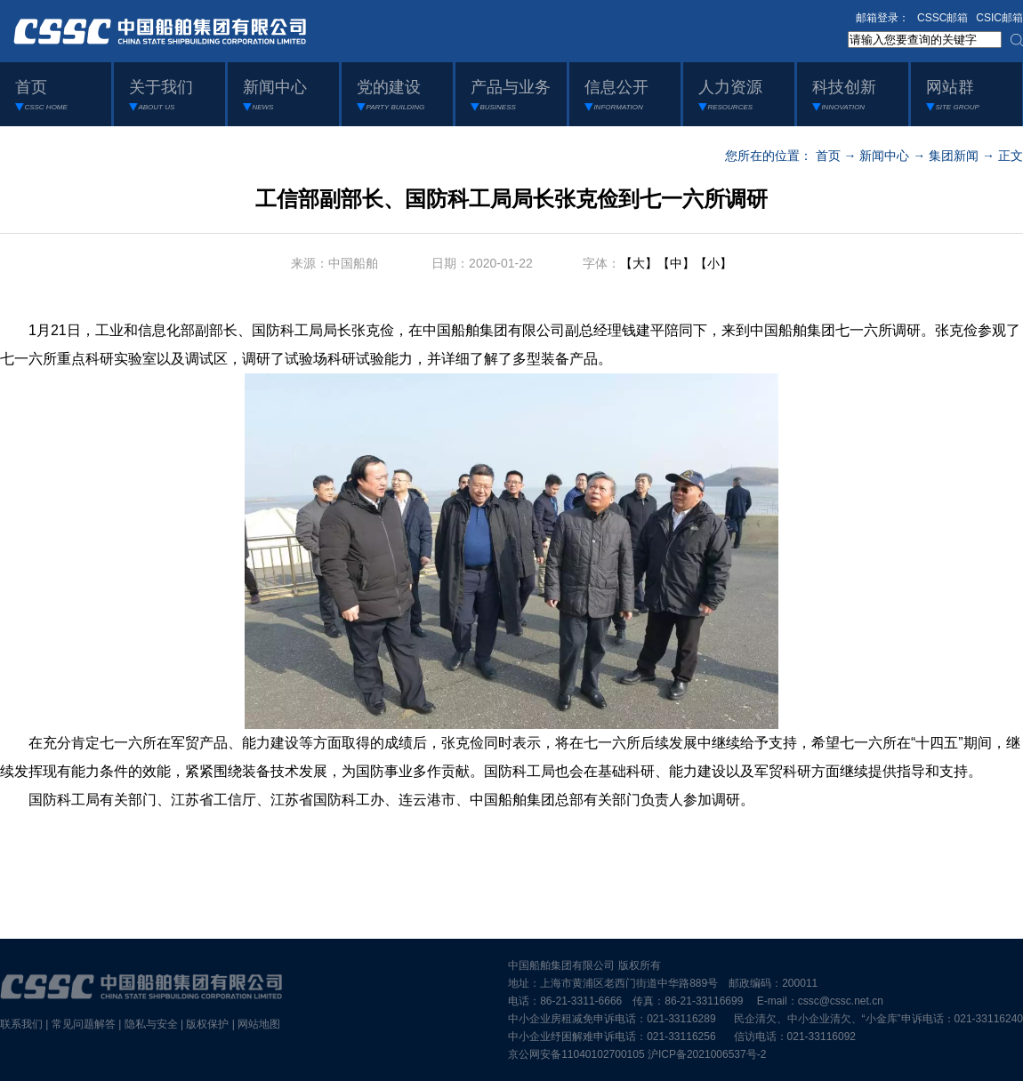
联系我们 (21, 1024)
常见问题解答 (84, 1024)
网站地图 (259, 1024)
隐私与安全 (151, 1024)
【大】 (638, 263)
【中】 (676, 263)
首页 (828, 155)
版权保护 (207, 1024)
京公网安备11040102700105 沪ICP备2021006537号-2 (637, 1054)
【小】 (713, 263)
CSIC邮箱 (999, 18)
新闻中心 (884, 155)
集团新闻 (954, 155)
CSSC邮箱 (942, 18)
